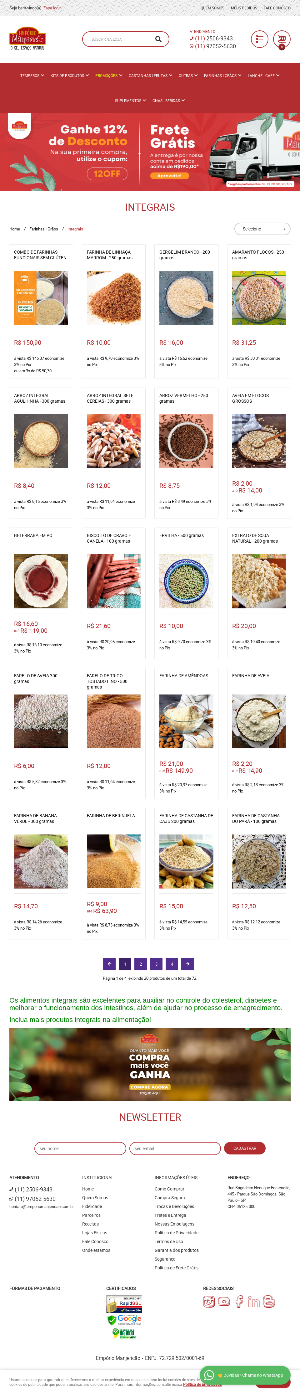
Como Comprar (169, 1189)
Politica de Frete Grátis (176, 1268)
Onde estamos (96, 1250)
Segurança (165, 1259)
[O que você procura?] (158, 39)
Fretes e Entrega (170, 1215)
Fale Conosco (277, 7)
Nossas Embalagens (174, 1224)
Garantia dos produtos (177, 1250)
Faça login (52, 8)
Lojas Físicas (94, 1233)
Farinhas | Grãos (220, 75)
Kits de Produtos (67, 75)
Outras (186, 75)
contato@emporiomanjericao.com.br (41, 1206)
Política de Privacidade (176, 1233)
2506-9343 (214, 38)
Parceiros (91, 1215)
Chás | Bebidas (166, 100)
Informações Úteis (176, 1177)
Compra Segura (170, 1197)
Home (88, 1189)
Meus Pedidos (244, 7)
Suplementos (128, 100)
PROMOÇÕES (106, 75)
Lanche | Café (261, 75)
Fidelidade (92, 1206)
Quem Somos (212, 7)
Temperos (29, 75)
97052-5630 (215, 46)
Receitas (90, 1224)
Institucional (98, 1177)
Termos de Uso (169, 1241)
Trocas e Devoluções (174, 1206)
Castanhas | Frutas (148, 75)
